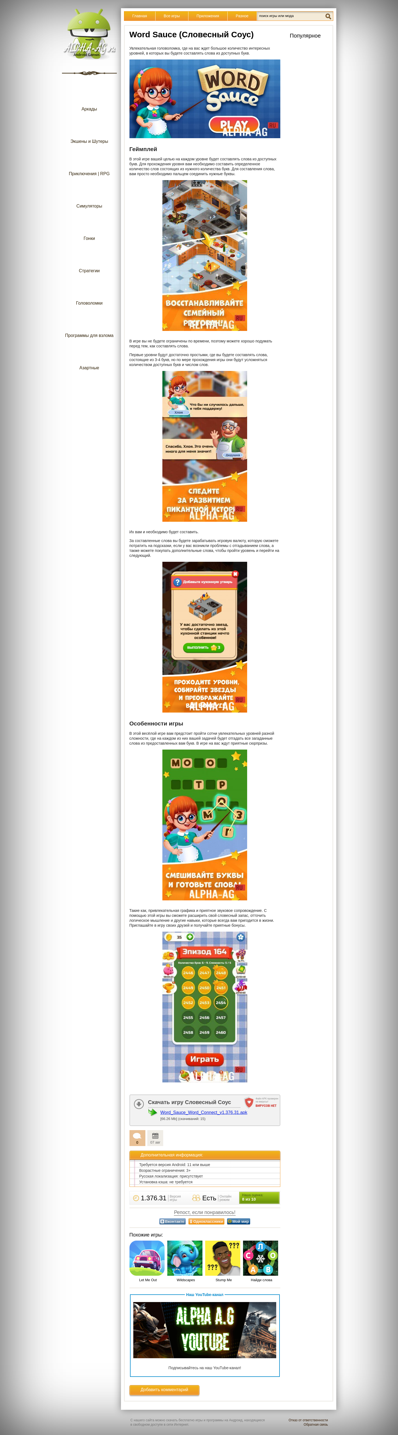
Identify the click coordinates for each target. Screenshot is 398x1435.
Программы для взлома (89, 324)
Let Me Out (148, 1280)
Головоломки (89, 292)
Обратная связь (316, 1425)
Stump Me (224, 1280)
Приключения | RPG (89, 162)
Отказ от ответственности (308, 1420)
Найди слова (261, 1280)
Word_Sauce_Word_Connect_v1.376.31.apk (203, 1112)
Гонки (89, 227)
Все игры (172, 16)
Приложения (208, 16)
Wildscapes (186, 1280)
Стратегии (89, 259)
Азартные (89, 357)
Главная (139, 16)
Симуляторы (89, 195)
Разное (242, 16)
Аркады (89, 98)
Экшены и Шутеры (89, 130)
